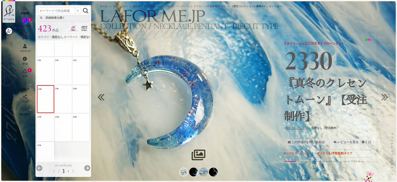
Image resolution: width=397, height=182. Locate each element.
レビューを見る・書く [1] (354, 142)
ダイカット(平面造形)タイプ (334, 153)
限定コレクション (296, 127)
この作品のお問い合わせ (308, 142)
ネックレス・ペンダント (298, 153)
